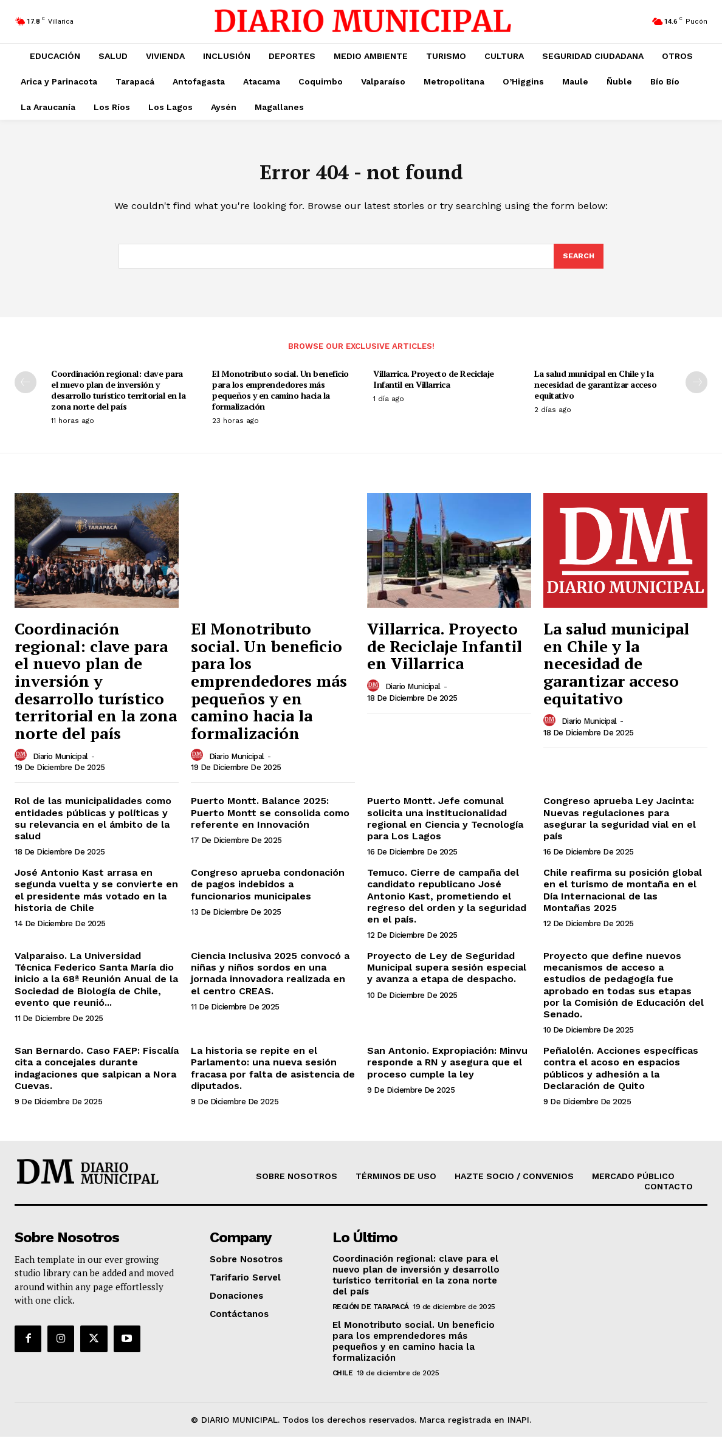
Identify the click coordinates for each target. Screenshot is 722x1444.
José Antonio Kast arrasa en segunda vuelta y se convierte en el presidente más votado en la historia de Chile (96, 897)
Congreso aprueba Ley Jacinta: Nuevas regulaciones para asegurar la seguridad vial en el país (619, 825)
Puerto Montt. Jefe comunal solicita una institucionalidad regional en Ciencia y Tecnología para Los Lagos (445, 825)
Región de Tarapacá (370, 1314)
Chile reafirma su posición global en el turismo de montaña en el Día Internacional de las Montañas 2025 (622, 897)
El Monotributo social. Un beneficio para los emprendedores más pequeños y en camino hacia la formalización (280, 397)
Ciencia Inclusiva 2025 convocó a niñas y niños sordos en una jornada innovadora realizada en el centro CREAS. (270, 980)
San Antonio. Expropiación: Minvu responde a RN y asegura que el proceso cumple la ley (447, 1069)
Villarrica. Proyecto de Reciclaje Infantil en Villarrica (433, 386)
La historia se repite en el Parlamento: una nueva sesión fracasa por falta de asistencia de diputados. (273, 1075)
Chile (342, 1380)
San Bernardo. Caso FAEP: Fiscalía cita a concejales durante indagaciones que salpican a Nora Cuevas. (97, 1075)
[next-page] (696, 390)
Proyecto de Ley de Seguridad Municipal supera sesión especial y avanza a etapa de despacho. (446, 974)
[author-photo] (22, 762)
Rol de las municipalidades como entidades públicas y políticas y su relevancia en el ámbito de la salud (93, 825)
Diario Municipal (60, 763)
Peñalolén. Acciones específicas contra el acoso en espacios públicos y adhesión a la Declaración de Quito (620, 1075)
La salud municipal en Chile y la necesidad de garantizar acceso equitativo (595, 391)
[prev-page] (25, 390)
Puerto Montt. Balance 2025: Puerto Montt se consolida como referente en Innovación (270, 819)
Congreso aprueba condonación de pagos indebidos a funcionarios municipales (268, 891)
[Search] (577, 262)
